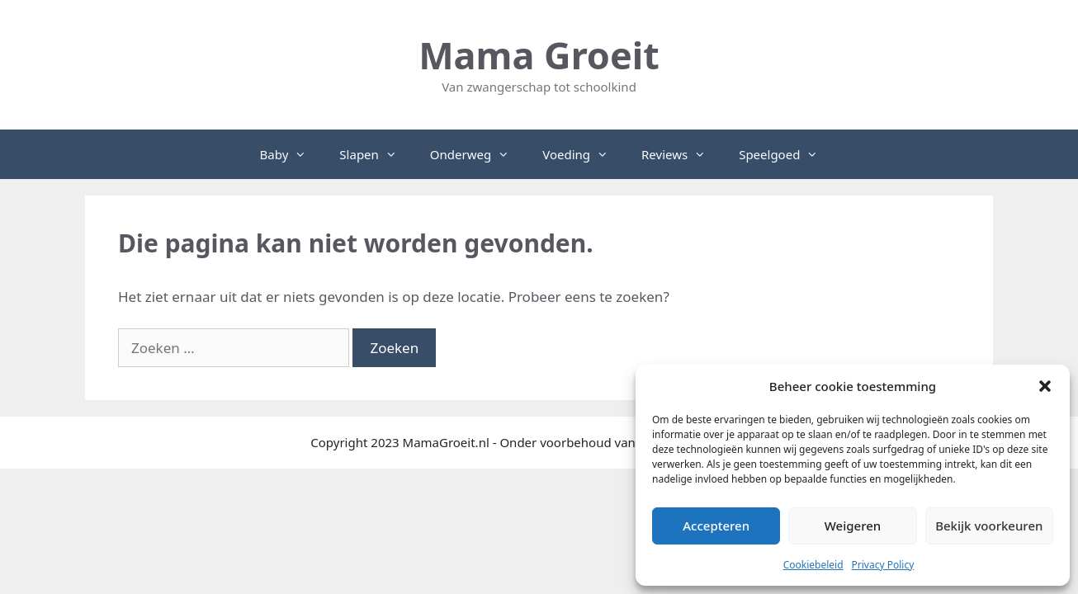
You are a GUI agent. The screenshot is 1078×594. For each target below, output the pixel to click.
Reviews (681, 154)
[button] (1045, 386)
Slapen (376, 154)
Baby (292, 154)
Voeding (583, 154)
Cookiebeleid (813, 565)
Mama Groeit (539, 55)
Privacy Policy (883, 565)
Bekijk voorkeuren (989, 525)
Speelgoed (787, 154)
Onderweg (478, 154)
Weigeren (853, 525)
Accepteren (716, 525)
